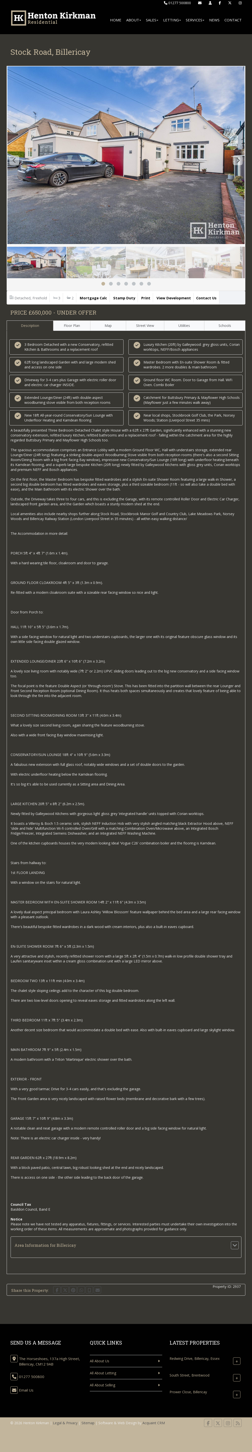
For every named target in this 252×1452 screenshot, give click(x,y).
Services (195, 19)
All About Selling (102, 1385)
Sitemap (87, 1423)
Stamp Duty (124, 297)
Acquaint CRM (153, 1423)
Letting (172, 19)
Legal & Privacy (65, 1423)
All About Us (99, 1361)
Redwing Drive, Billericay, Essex (195, 1358)
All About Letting (103, 1373)
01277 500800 (177, 2)
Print (145, 297)
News (214, 19)
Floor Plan (72, 325)
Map (108, 325)
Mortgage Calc (93, 297)
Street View (145, 325)
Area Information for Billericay (45, 1245)
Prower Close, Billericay (188, 1392)
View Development (174, 297)
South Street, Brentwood (189, 1375)
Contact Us (206, 297)
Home (115, 19)
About (133, 19)
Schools (225, 325)
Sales (152, 19)
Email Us (26, 1390)
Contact (233, 19)
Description (30, 325)
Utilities (184, 325)
